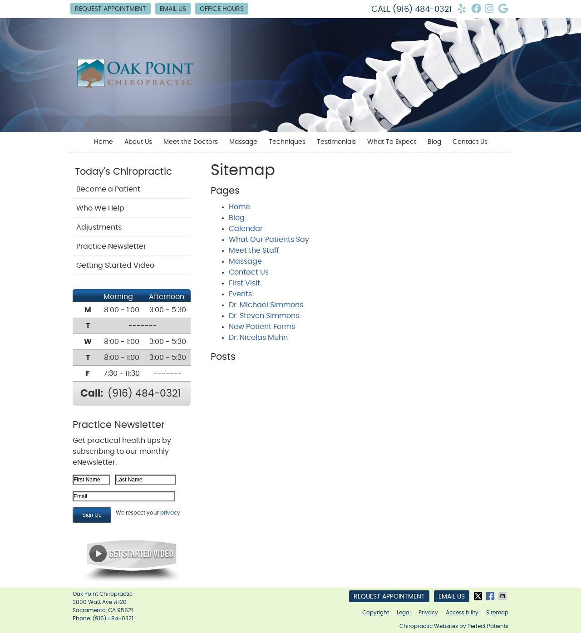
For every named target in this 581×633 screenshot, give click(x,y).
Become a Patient (108, 189)
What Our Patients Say (269, 239)
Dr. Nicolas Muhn (258, 337)
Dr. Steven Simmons (264, 315)
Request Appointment (110, 9)
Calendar (246, 228)
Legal (404, 612)
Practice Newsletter (111, 246)
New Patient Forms (262, 326)
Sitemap (497, 612)
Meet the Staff (254, 250)
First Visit (244, 283)
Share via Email (503, 596)
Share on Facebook (491, 596)
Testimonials (336, 142)
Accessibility (462, 612)
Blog (434, 142)
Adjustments (99, 227)
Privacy (428, 612)
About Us (138, 142)
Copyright (375, 612)
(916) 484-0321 (422, 9)
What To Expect (391, 142)
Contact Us (470, 142)
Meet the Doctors (190, 142)
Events (240, 294)
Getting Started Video (115, 265)
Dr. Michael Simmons (266, 305)
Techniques (287, 142)
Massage (243, 142)
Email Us (173, 9)
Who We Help (100, 208)
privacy (170, 512)
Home (103, 142)
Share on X (479, 596)
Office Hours (222, 9)
